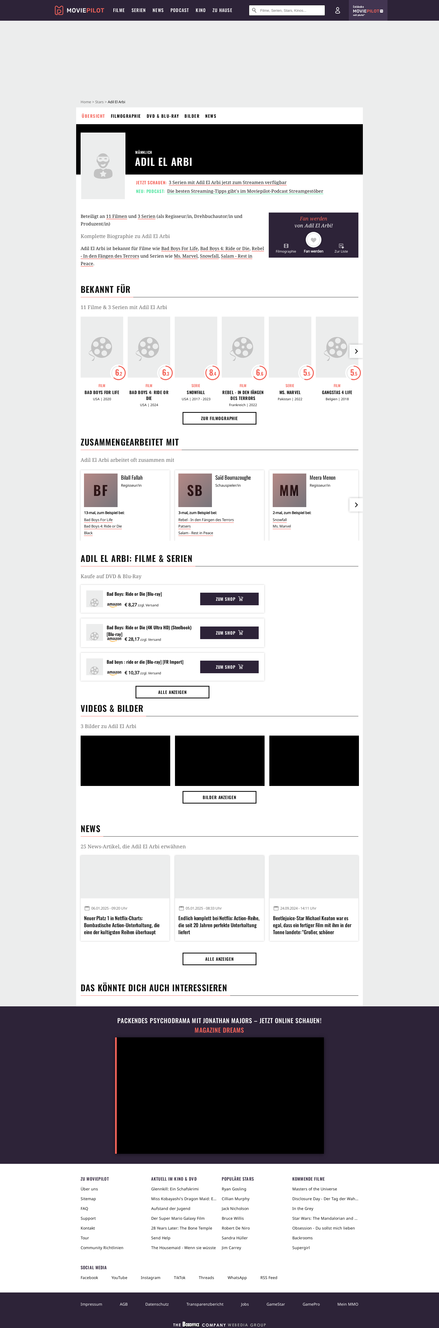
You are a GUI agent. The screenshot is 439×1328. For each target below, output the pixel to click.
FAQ (84, 1208)
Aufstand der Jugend (170, 1208)
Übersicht (93, 116)
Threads (206, 1277)
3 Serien (146, 216)
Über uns (89, 1189)
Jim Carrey (231, 1247)
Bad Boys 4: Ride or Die (224, 248)
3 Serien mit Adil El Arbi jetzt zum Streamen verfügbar (228, 182)
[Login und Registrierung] (338, 10)
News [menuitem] (158, 10)
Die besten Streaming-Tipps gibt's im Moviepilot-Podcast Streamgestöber (245, 191)
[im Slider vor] (356, 351)
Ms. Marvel (186, 256)
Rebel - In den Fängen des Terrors (242, 395)
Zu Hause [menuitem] (222, 10)
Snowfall (209, 256)
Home (86, 101)
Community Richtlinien (102, 1247)
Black (88, 532)
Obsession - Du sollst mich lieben (323, 1228)
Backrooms (302, 1237)
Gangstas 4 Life (337, 392)
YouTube (119, 1277)
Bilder (192, 116)
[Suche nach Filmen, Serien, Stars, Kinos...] (287, 10)
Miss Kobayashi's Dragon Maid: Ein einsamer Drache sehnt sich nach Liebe (184, 1198)
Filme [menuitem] (119, 10)
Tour (85, 1237)
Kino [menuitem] (201, 10)
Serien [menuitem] (139, 10)
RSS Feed (268, 1277)
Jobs (245, 1304)
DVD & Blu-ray (163, 116)
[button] (286, 248)
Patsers (184, 526)
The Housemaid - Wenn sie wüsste (183, 1247)
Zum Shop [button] (229, 599)
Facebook (89, 1277)
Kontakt (88, 1228)
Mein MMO (347, 1304)
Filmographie (126, 116)
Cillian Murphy (235, 1198)
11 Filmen (116, 216)
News (210, 116)
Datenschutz (157, 1304)
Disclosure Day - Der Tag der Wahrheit (325, 1198)
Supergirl (301, 1247)
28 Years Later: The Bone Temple (181, 1228)
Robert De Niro (236, 1228)
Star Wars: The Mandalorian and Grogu (325, 1218)
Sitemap (88, 1198)
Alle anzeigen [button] (172, 692)
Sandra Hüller (235, 1237)
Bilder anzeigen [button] (219, 797)
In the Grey (302, 1208)
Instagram (150, 1277)
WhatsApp (237, 1277)
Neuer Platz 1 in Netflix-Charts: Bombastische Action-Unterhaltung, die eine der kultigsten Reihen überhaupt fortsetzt (122, 925)
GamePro (311, 1304)
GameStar (276, 1304)
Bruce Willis (233, 1218)
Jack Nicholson (235, 1208)
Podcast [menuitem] (180, 10)
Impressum (91, 1304)
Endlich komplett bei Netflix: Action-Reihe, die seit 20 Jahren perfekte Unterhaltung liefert (219, 925)
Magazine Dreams (219, 1030)
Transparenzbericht (204, 1304)
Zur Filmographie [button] (219, 418)
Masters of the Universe (314, 1189)
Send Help (161, 1237)
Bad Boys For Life (179, 248)
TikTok (179, 1277)
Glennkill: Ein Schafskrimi (175, 1189)
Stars (99, 101)
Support (88, 1218)
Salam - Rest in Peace (195, 532)
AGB (124, 1304)
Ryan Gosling (234, 1189)
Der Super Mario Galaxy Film (178, 1218)
